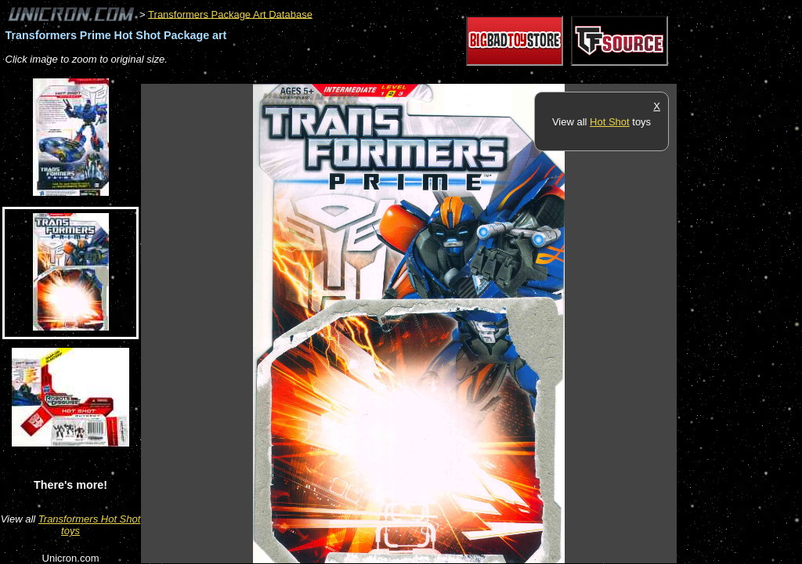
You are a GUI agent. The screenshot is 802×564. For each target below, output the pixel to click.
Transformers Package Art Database (230, 14)
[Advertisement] (426, 75)
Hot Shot (610, 122)
